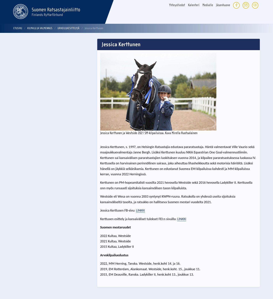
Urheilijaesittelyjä (68, 28)
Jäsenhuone (223, 5)
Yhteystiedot (177, 5)
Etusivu (17, 28)
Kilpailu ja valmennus (39, 28)
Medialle (207, 5)
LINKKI (140, 210)
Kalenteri (194, 5)
